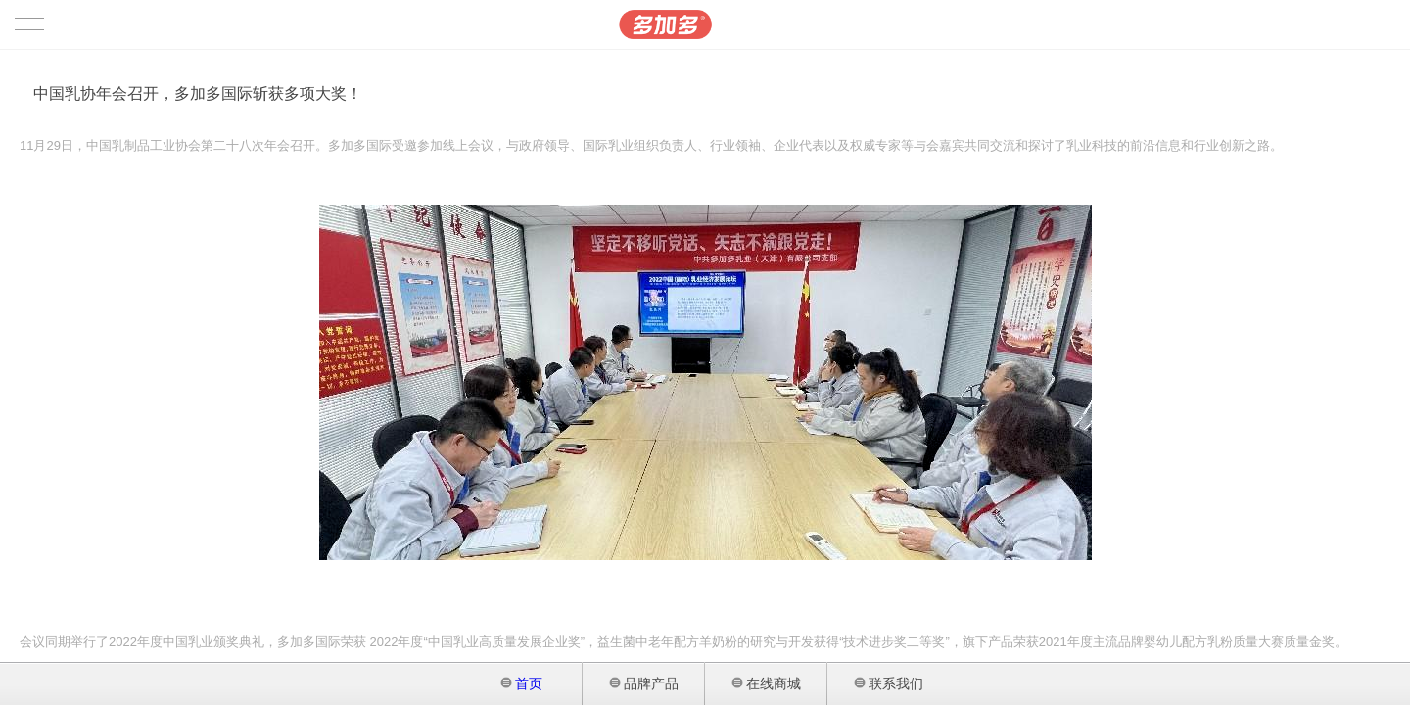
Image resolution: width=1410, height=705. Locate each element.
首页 (521, 683)
